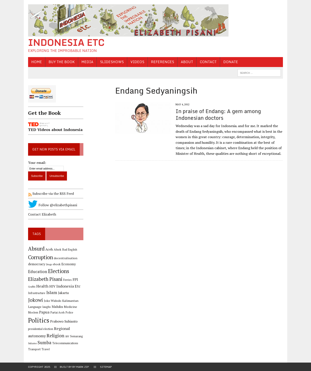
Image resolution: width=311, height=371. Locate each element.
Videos (137, 62)
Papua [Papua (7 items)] (44, 312)
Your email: (37, 162)
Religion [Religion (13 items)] (55, 335)
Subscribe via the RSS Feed (51, 193)
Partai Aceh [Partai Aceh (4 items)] (57, 312)
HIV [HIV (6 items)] (52, 286)
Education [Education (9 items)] (37, 271)
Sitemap (106, 367)
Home (36, 62)
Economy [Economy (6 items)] (68, 264)
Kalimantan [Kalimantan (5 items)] (70, 301)
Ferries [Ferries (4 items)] (67, 280)
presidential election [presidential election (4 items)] (40, 329)
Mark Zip (82, 367)
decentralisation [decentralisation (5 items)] (65, 258)
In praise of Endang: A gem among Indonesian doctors (218, 114)
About (187, 62)
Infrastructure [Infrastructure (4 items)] (36, 293)
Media (87, 62)
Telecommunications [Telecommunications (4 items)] (65, 343)
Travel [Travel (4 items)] (45, 349)
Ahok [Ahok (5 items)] (57, 249)
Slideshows (112, 62)
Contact (208, 62)
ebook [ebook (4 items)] (56, 264)
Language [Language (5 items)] (34, 307)
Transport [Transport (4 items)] (34, 349)
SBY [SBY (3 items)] (67, 336)
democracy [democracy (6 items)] (36, 264)
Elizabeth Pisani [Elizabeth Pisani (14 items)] (45, 279)
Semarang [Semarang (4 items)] (76, 336)
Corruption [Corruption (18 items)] (40, 257)
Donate (230, 62)
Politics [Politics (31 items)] (38, 320)
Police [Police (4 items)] (69, 312)
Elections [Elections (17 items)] (58, 271)
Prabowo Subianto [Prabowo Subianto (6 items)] (64, 321)
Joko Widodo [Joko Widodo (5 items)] (52, 301)
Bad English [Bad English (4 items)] (69, 249)
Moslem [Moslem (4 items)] (33, 312)
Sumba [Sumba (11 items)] (44, 342)
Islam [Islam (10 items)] (51, 292)
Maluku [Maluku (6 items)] (57, 306)
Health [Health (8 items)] (42, 286)
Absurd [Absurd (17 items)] (36, 248)
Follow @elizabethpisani (52, 205)
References (162, 62)
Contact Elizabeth (42, 214)
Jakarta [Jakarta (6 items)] (63, 293)
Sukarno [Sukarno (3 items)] (32, 343)
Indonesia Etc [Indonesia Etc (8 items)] (68, 286)
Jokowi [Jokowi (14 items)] (35, 300)
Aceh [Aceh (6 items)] (49, 249)
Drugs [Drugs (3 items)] (49, 264)
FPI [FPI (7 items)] (75, 279)
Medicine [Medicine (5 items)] (70, 307)
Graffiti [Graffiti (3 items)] (31, 286)
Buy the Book (62, 62)
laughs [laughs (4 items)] (46, 307)
